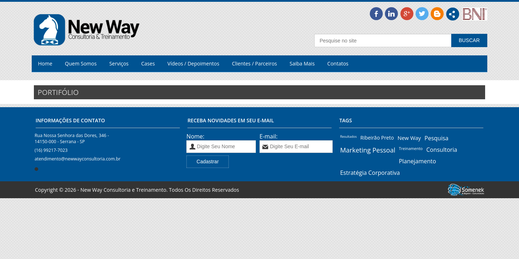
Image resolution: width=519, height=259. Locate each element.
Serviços (119, 63)
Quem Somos (81, 63)
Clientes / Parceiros (254, 63)
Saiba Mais (302, 63)
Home (45, 63)
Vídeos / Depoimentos (193, 63)
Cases (148, 63)
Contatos (338, 63)
